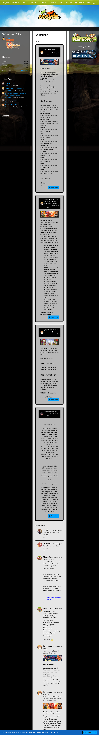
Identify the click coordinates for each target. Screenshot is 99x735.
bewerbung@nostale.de (50, 632)
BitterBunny (24, 70)
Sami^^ (7, 85)
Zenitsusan (8, 90)
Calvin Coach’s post (52, 562)
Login (88, 2)
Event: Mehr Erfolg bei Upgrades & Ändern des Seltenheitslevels (51, 201)
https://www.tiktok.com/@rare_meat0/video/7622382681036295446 (49, 123)
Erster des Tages (10, 83)
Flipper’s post (51, 613)
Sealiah (8, 38)
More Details (87, 732)
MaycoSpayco (49, 557)
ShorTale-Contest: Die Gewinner (14, 88)
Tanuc (46, 413)
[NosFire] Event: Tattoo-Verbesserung (16, 105)
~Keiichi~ (47, 544)
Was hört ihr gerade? (11, 100)
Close (94, 732)
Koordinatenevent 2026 (51, 412)
